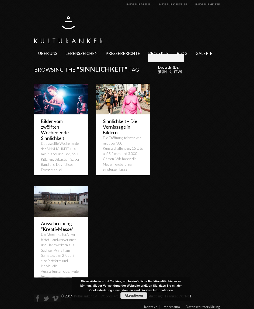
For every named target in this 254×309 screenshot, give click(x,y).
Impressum (171, 307)
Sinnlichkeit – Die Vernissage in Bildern (120, 126)
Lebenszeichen (81, 53)
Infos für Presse (138, 4)
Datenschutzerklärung (203, 307)
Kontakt (150, 307)
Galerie (204, 53)
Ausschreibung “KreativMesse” (57, 226)
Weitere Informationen (157, 290)
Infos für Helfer (207, 4)
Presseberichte (123, 53)
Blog (182, 53)
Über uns (47, 53)
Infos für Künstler (172, 4)
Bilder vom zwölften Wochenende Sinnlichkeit (55, 129)
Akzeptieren (133, 295)
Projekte (158, 53)
